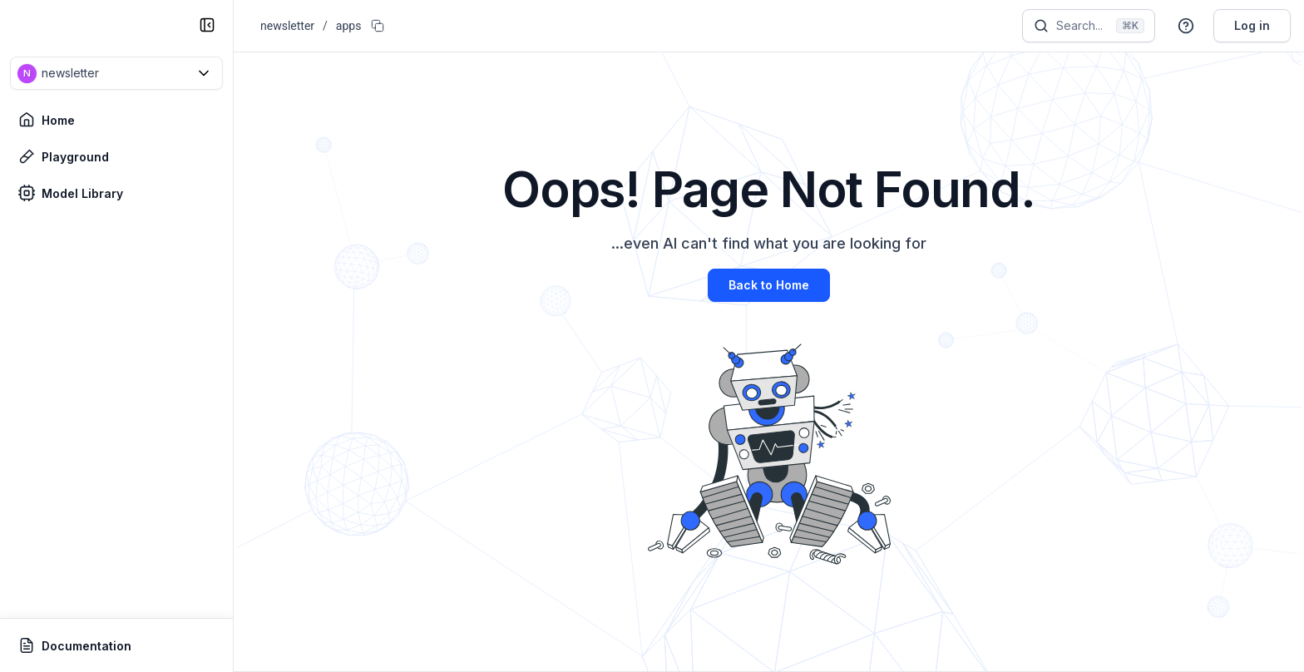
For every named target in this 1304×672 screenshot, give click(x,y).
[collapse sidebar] (207, 25)
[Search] (1088, 25)
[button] (116, 73)
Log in (1252, 25)
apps (349, 25)
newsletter (287, 25)
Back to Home (769, 285)
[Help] (1185, 25)
